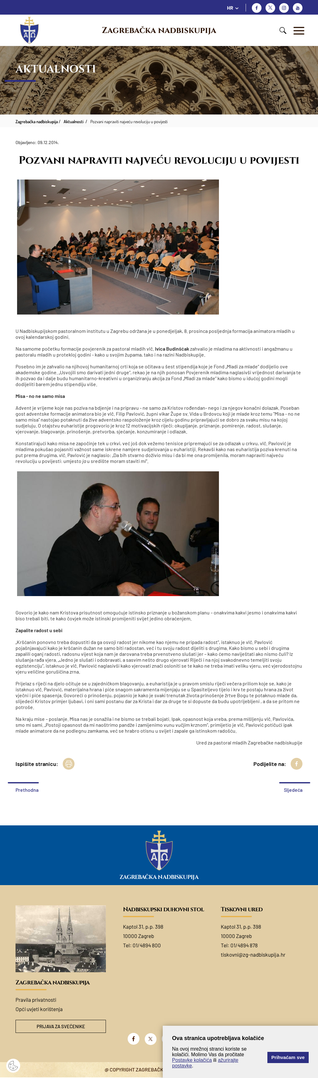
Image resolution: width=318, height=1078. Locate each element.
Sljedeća (293, 790)
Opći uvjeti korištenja (39, 1009)
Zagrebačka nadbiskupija (159, 30)
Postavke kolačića (192, 1060)
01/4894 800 (147, 945)
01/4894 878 (244, 945)
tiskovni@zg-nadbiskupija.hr (253, 954)
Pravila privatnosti (36, 999)
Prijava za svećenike (61, 1027)
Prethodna (27, 790)
